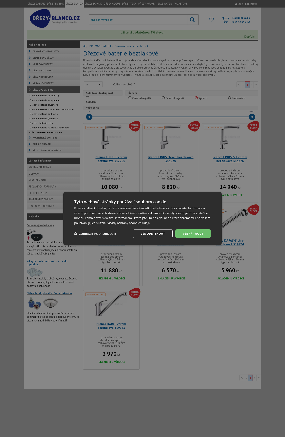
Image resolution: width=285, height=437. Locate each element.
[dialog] (142, 218)
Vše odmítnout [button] (153, 233)
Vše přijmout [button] (193, 233)
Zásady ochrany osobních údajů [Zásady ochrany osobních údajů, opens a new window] (128, 223)
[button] (95, 233)
